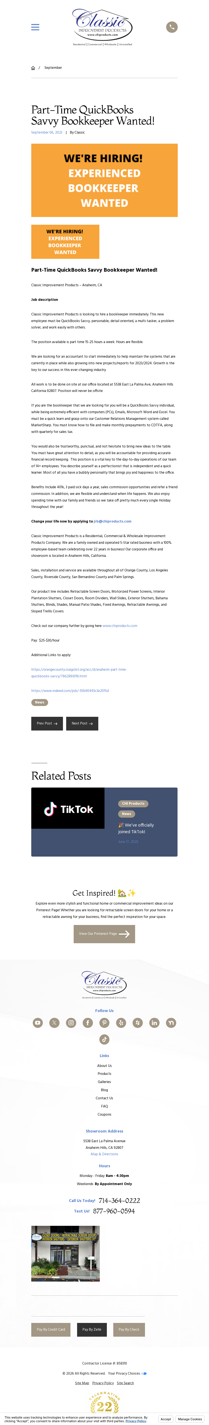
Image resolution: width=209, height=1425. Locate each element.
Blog (104, 1090)
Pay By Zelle (91, 1330)
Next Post (82, 723)
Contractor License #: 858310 (104, 1363)
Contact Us (104, 1098)
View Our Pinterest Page (104, 934)
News (39, 702)
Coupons (104, 1114)
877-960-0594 (114, 1211)
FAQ (104, 1106)
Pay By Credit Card (51, 1330)
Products (104, 1074)
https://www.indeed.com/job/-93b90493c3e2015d (70, 691)
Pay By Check (129, 1330)
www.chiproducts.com (120, 626)
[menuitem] (82, 1383)
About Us (104, 1066)
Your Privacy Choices (127, 1374)
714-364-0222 (119, 1201)
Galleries (104, 1082)
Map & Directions (104, 1154)
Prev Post (47, 723)
